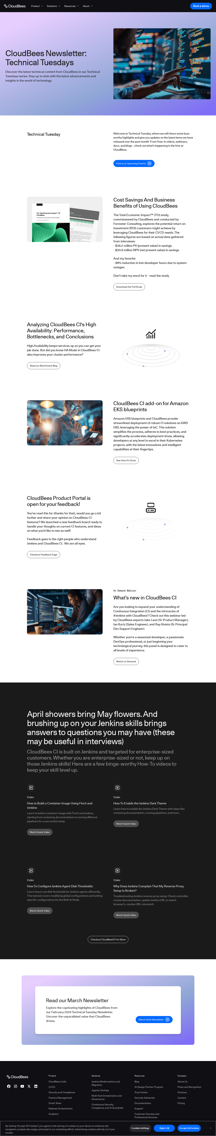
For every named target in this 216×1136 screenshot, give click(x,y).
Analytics (53, 1114)
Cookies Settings (140, 1128)
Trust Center (141, 1092)
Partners (182, 1092)
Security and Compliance (62, 1092)
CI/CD (52, 1087)
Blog (136, 1081)
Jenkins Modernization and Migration (106, 1083)
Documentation (142, 1103)
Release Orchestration (61, 1108)
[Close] (210, 1128)
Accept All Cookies (189, 1128)
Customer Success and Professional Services (146, 1116)
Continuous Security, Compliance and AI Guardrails (107, 1106)
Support (138, 1108)
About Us (182, 1081)
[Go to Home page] (14, 6)
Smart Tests (55, 1103)
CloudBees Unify (57, 1081)
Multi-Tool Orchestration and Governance (107, 1097)
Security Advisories (144, 1097)
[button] (37, 6)
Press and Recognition (189, 1087)
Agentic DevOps (100, 1090)
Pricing (181, 1103)
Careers (182, 1097)
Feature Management (60, 1097)
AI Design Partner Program (148, 1087)
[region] (108, 1128)
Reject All (164, 1128)
